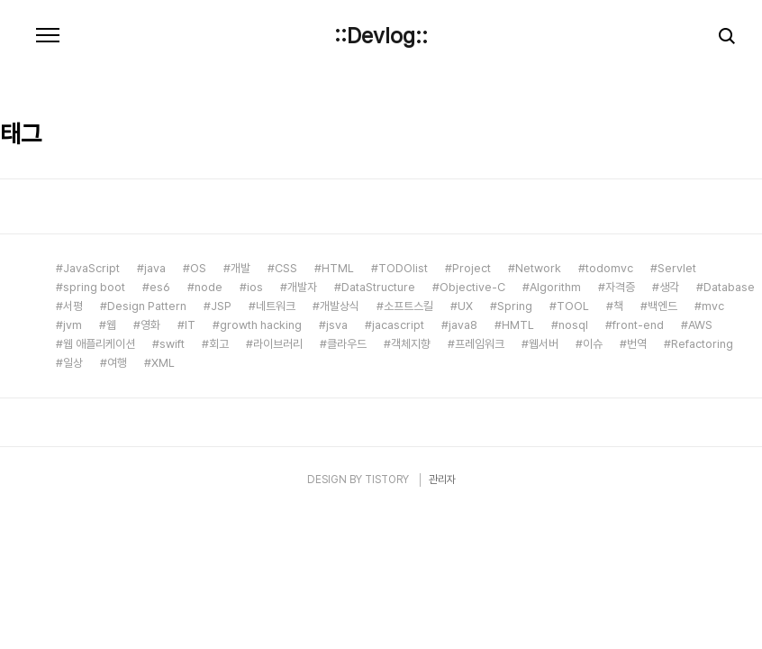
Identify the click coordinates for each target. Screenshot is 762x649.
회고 (219, 344)
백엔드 (662, 306)
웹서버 (543, 344)
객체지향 (411, 344)
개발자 (302, 287)
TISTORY (387, 479)
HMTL (518, 325)
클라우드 (347, 344)
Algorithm (555, 287)
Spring (514, 306)
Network (538, 268)
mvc (713, 306)
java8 (463, 325)
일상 (73, 363)
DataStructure (378, 287)
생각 (669, 287)
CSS (286, 268)
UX (465, 306)
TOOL (573, 306)
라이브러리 (278, 344)
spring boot (94, 287)
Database (729, 287)
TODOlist (403, 268)
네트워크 (275, 306)
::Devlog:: (381, 36)
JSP (221, 306)
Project (471, 268)
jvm (72, 325)
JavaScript (91, 268)
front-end (638, 325)
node (208, 287)
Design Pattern (146, 306)
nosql (573, 325)
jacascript (398, 325)
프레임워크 (479, 344)
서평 (73, 306)
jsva (337, 325)
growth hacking (261, 325)
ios (255, 287)
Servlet (677, 268)
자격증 (620, 287)
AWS (700, 325)
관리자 (442, 479)
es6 (160, 287)
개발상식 (339, 306)
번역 (637, 344)
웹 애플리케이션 (99, 344)
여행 (117, 363)
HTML (338, 268)
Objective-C (472, 287)
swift (172, 344)
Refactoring (702, 344)
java (155, 268)
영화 (150, 325)
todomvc (609, 268)
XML (163, 363)
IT (190, 325)
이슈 (593, 344)
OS (198, 268)
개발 (240, 268)
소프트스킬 (408, 306)
